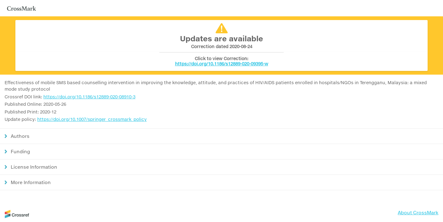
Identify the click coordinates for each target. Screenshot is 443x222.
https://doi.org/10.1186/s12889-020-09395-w (221, 63)
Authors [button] (20, 136)
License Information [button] (34, 167)
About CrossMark (418, 212)
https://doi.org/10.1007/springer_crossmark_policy (92, 119)
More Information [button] (31, 182)
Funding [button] (20, 151)
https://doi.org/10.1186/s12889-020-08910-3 (89, 96)
